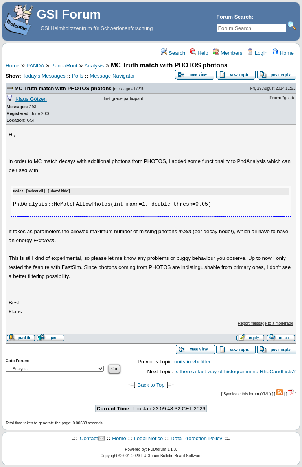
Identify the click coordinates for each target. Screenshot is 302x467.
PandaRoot (64, 66)
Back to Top (150, 384)
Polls (77, 76)
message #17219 (129, 89)
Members (227, 53)
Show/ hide (59, 191)
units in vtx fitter (192, 362)
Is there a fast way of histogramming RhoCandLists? (235, 371)
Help (199, 53)
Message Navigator (112, 76)
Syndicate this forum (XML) (247, 393)
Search (173, 53)
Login (257, 53)
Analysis (94, 66)
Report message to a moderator (265, 323)
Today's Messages (43, 76)
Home (283, 53)
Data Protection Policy (196, 438)
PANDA (35, 66)
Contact (89, 438)
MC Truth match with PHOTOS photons (63, 88)
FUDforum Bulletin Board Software (171, 455)
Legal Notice (148, 438)
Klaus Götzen (31, 99)
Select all (35, 191)
